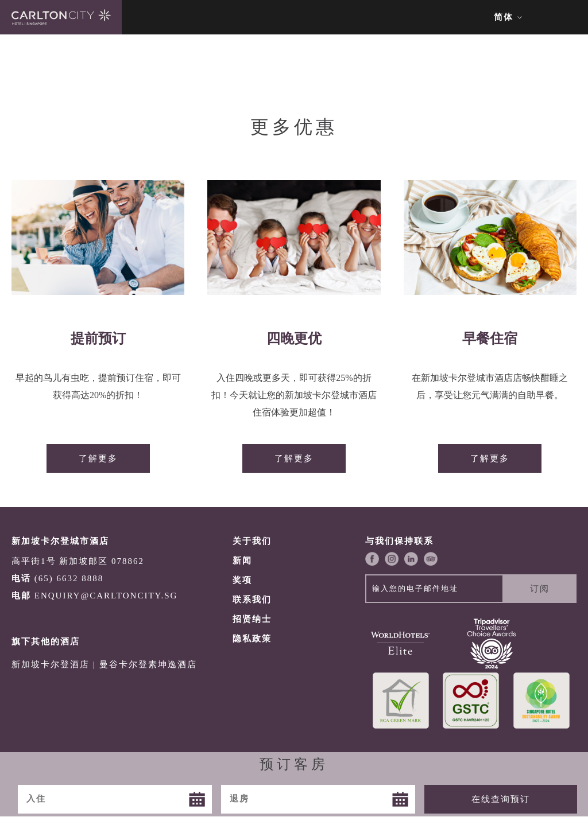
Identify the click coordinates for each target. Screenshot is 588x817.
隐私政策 (252, 638)
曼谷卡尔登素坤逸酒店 (148, 664)
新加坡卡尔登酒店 (50, 664)
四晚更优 (294, 338)
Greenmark (400, 700)
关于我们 (252, 541)
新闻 (242, 560)
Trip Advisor (431, 559)
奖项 (242, 580)
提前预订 (98, 338)
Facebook (372, 559)
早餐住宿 (489, 338)
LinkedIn (411, 559)
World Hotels (400, 643)
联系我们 (252, 599)
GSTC (471, 700)
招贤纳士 (252, 619)
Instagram (392, 559)
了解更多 (98, 458)
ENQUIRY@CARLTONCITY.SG (106, 595)
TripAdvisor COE (492, 643)
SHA (541, 700)
